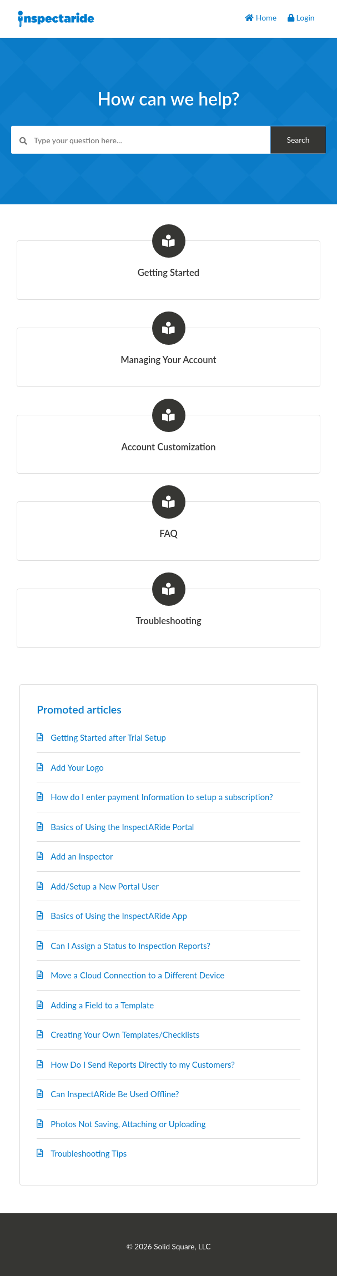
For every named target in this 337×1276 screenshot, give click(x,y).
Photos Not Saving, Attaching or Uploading (128, 1124)
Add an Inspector (82, 856)
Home (260, 17)
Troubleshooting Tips (89, 1153)
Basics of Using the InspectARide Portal (122, 827)
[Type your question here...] (168, 140)
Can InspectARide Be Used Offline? (115, 1094)
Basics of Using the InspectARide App (119, 916)
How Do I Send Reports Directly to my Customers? (143, 1064)
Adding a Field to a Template (102, 1005)
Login (301, 17)
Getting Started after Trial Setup (108, 737)
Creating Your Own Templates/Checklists (125, 1034)
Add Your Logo (77, 767)
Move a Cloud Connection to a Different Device (137, 975)
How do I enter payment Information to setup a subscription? (162, 797)
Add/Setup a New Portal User (105, 886)
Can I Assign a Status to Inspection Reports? (130, 946)
